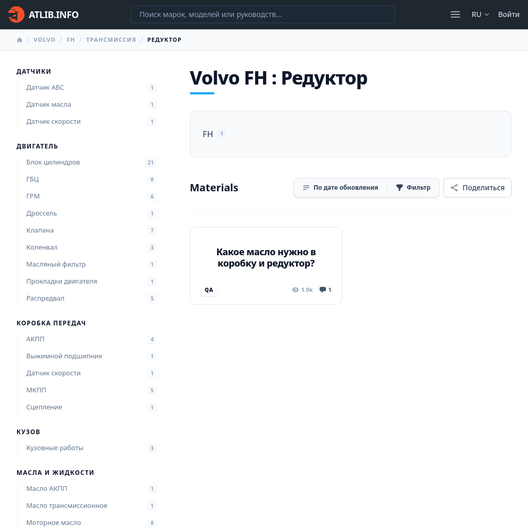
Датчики (34, 72)
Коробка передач (51, 323)
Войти (509, 14)
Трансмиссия (111, 39)
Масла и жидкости (55, 473)
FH (71, 39)
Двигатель (37, 146)
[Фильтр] (413, 187)
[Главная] (43, 14)
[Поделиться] (477, 187)
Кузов (28, 432)
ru (481, 14)
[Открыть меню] (455, 14)
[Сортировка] (340, 187)
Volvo (45, 39)
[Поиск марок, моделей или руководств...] (263, 14)
